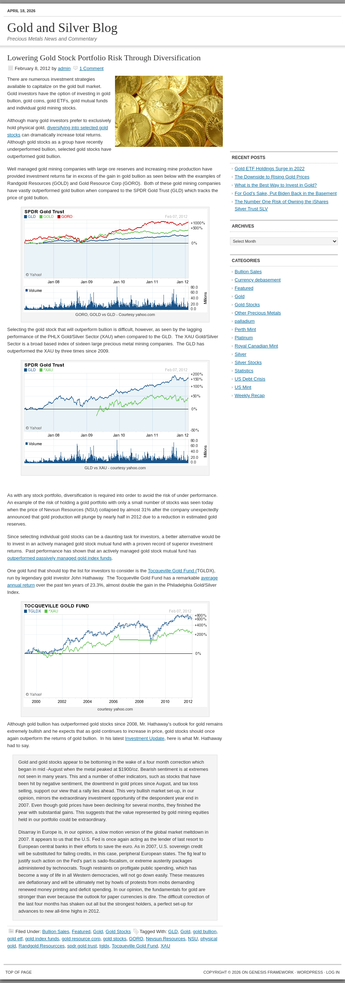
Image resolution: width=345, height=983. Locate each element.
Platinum (244, 337)
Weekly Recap (250, 395)
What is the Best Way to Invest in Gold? (276, 185)
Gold (98, 931)
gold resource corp (81, 938)
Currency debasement (258, 280)
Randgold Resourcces (42, 946)
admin (64, 68)
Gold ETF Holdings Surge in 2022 (269, 168)
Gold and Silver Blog (62, 27)
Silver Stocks (248, 362)
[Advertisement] (275, 99)
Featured (81, 931)
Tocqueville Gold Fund (135, 946)
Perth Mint (245, 329)
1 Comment (91, 68)
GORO (136, 938)
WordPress (310, 972)
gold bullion (205, 931)
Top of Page (18, 972)
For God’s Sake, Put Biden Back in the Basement (286, 193)
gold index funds (42, 938)
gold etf (15, 938)
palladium (245, 321)
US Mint (243, 387)
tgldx (104, 946)
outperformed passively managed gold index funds (59, 558)
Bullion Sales (55, 931)
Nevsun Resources (165, 938)
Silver (241, 354)
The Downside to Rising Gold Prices (272, 177)
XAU (165, 946)
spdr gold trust (82, 946)
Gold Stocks (118, 931)
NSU (193, 938)
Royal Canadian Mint (256, 346)
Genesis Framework (271, 972)
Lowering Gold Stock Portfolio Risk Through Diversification (104, 57)
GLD (173, 931)
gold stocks (114, 938)
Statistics (244, 370)
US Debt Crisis (250, 379)
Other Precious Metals (258, 313)
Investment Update (144, 738)
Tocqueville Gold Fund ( (172, 570)
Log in (333, 972)
